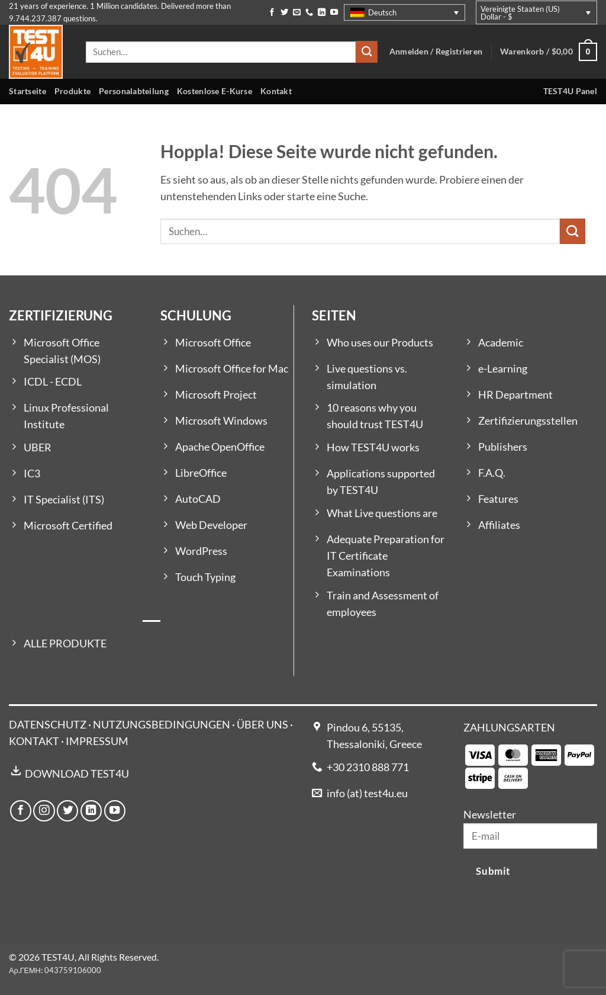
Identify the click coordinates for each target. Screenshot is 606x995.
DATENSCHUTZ (47, 724)
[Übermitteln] (367, 52)
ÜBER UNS (262, 724)
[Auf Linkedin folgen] (321, 12)
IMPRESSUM (97, 741)
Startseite (27, 91)
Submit (493, 871)
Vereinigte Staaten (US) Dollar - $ (520, 12)
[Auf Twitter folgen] (284, 12)
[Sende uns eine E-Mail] (297, 12)
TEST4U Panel (570, 91)
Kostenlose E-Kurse (214, 91)
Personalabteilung (134, 91)
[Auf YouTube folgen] (334, 12)
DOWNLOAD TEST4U (77, 774)
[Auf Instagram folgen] (43, 810)
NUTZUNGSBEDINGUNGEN (161, 724)
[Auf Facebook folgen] (272, 12)
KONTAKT (34, 741)
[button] (548, 51)
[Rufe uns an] (309, 12)
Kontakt (276, 91)
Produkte (72, 91)
